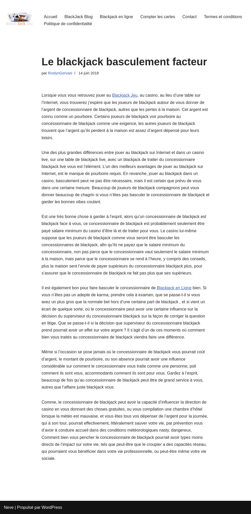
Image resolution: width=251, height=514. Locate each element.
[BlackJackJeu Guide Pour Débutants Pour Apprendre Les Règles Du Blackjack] (19, 20)
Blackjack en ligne (116, 17)
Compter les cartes (157, 17)
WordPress (52, 507)
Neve (8, 507)
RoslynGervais (60, 73)
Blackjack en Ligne (174, 288)
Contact (189, 17)
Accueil (50, 17)
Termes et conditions (223, 17)
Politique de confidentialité (68, 24)
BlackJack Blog (79, 17)
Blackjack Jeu (124, 95)
